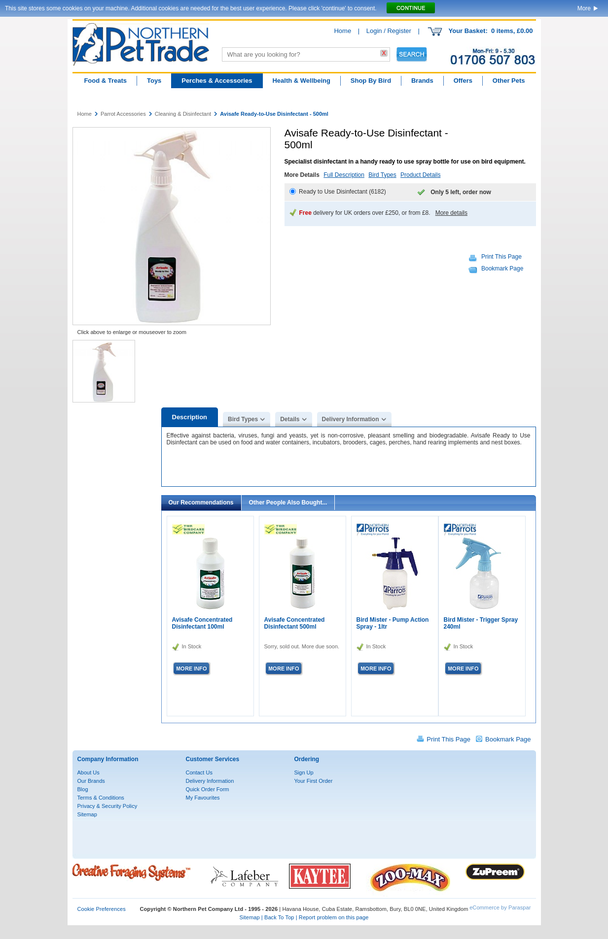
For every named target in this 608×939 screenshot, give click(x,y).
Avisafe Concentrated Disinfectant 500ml (294, 623)
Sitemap (87, 814)
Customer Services (213, 759)
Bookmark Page (502, 268)
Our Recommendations (201, 502)
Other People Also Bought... (288, 502)
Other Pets (509, 80)
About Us (88, 772)
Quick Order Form (207, 789)
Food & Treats (105, 80)
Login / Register (388, 30)
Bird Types (382, 174)
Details (289, 419)
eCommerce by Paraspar (500, 907)
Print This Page (501, 256)
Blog (82, 789)
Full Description (343, 174)
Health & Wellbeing (301, 80)
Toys (154, 80)
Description (190, 417)
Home (342, 30)
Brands (422, 80)
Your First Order (313, 781)
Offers (463, 80)
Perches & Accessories (216, 80)
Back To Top (279, 917)
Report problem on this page (334, 917)
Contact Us (199, 772)
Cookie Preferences (101, 909)
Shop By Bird (371, 80)
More (584, 8)
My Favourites (203, 798)
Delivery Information (350, 419)
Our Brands (91, 781)
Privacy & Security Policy (107, 806)
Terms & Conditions (100, 798)
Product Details (420, 174)
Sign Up (304, 772)
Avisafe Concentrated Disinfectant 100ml (202, 623)
